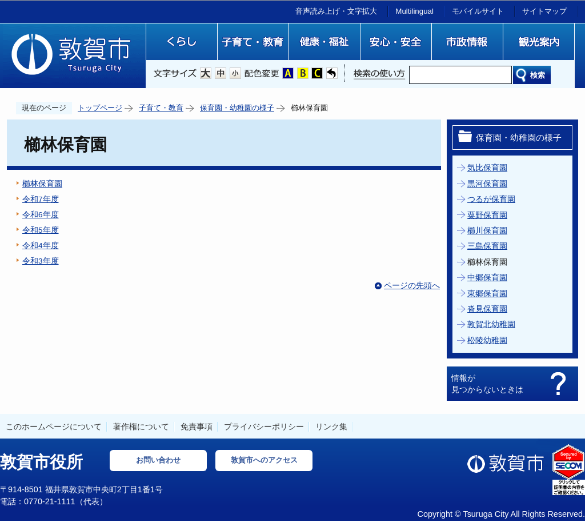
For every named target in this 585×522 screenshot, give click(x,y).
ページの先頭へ (412, 285)
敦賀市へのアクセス (264, 460)
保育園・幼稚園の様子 (237, 107)
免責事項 (197, 426)
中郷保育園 (487, 277)
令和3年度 (40, 261)
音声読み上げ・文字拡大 (336, 11)
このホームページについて (54, 426)
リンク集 (331, 426)
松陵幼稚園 (487, 340)
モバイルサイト (478, 11)
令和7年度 (40, 199)
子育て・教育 (161, 107)
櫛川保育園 (487, 230)
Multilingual (414, 11)
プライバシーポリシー (264, 426)
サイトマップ (544, 11)
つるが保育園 (491, 199)
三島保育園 (487, 246)
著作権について (141, 426)
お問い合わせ (158, 460)
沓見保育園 (487, 309)
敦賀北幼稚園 (491, 324)
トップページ (100, 107)
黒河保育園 (487, 184)
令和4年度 (40, 245)
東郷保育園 (487, 293)
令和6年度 (40, 214)
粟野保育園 (487, 215)
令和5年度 (40, 230)
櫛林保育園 (42, 184)
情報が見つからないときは (487, 383)
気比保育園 (487, 168)
